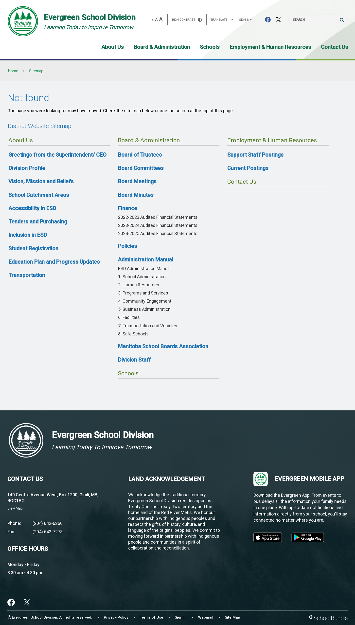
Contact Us (334, 47)
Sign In (181, 617)
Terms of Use (151, 617)
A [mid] (156, 20)
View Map (15, 508)
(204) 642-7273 (48, 531)
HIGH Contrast (187, 20)
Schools (210, 47)
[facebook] (11, 602)
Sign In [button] (245, 19)
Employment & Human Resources (270, 47)
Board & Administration (162, 47)
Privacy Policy (116, 617)
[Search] (318, 20)
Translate (222, 19)
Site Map (232, 617)
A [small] (153, 20)
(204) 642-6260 (48, 523)
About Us (112, 47)
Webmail (205, 617)
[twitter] (27, 602)
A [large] (160, 19)
